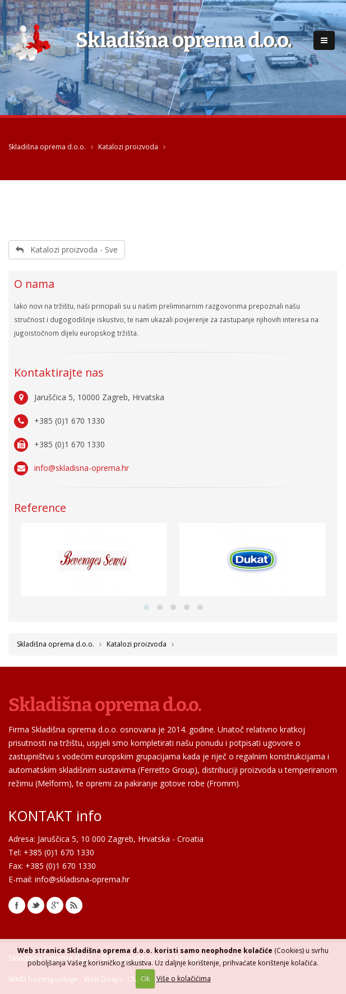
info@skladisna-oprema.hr (81, 467)
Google (55, 905)
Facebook (16, 905)
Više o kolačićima (183, 978)
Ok (145, 978)
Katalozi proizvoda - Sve (67, 249)
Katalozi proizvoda (128, 147)
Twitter (35, 905)
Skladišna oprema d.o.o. (47, 147)
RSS (74, 905)
